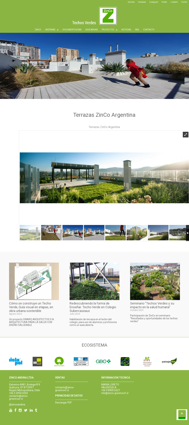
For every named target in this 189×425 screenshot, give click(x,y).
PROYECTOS (109, 30)
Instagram (153, 2)
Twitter (164, 2)
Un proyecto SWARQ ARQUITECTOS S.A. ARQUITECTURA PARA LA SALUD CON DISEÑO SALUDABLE (31, 322)
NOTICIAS (126, 29)
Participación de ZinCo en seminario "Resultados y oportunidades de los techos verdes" (154, 318)
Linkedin (174, 2)
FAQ (137, 29)
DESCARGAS (91, 29)
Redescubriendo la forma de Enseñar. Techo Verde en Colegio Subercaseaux (93, 307)
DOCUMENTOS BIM (72, 29)
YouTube (131, 2)
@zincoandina (17, 404)
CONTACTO (148, 29)
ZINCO (38, 29)
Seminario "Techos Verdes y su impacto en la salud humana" (152, 305)
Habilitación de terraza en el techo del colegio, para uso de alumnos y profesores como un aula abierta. (93, 322)
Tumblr (184, 2)
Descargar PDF (63, 402)
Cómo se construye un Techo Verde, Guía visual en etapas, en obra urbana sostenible (31, 307)
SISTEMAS (52, 30)
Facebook (142, 2)
